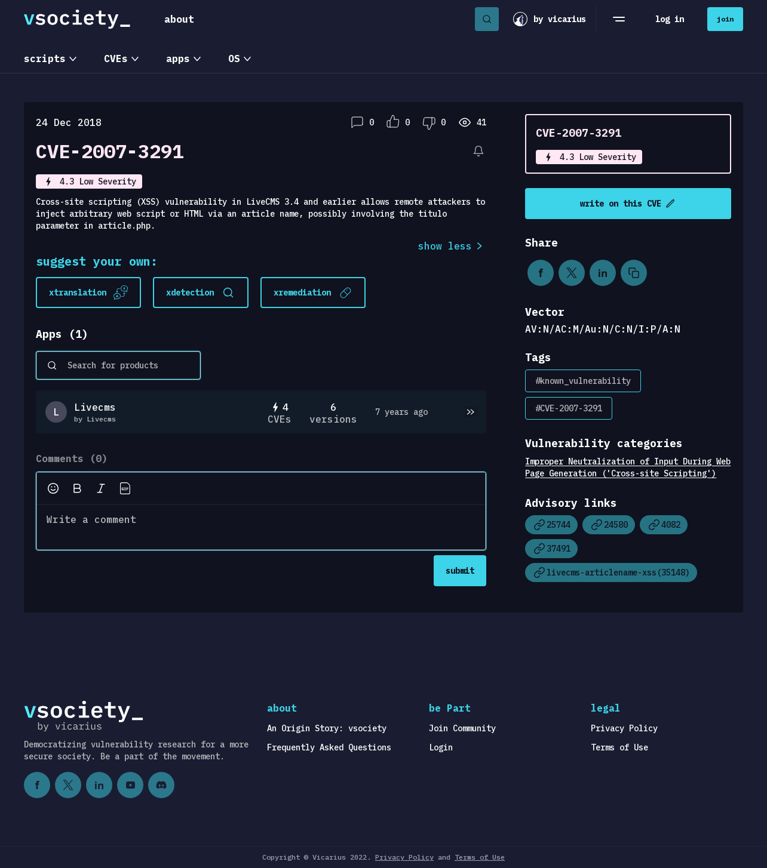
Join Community (462, 728)
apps (178, 58)
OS (234, 58)
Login (441, 747)
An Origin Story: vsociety (326, 728)
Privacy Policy (624, 728)
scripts (45, 58)
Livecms (95, 407)
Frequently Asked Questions (329, 747)
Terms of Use (619, 747)
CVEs (116, 58)
